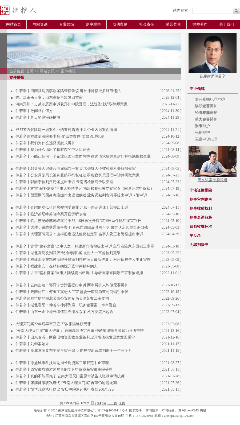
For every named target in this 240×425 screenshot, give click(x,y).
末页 (122, 403)
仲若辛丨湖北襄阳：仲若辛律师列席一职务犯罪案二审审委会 (65, 305)
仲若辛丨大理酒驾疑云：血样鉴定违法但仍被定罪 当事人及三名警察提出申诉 (79, 234)
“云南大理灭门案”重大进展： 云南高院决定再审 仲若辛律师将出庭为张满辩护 (79, 331)
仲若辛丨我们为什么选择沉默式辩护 (45, 143)
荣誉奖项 (173, 24)
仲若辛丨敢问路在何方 (34, 111)
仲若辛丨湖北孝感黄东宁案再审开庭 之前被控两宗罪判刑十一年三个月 (73, 351)
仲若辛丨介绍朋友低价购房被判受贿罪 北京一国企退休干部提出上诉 (72, 207)
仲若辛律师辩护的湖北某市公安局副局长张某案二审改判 (62, 298)
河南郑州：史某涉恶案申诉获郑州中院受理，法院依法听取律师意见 (71, 104)
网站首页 (13, 24)
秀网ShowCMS (189, 410)
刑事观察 (93, 24)
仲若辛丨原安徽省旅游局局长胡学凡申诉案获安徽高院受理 (64, 370)
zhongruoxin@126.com (179, 416)
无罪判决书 (199, 245)
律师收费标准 (201, 227)
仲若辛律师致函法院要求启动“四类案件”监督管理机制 (60, 136)
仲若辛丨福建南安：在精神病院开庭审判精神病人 (56, 266)
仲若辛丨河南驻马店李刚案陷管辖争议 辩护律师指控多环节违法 (68, 91)
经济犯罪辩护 (206, 113)
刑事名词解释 (201, 218)
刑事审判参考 (201, 199)
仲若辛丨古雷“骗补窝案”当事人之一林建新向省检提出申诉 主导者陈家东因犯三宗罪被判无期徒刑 (84, 247)
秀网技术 (152, 410)
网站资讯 (40, 24)
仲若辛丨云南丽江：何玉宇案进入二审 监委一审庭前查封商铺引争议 (72, 292)
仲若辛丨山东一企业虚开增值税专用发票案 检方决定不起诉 (64, 312)
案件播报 (68, 71)
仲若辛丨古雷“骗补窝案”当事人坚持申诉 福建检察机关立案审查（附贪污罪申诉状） (84, 189)
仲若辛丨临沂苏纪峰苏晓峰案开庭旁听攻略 (50, 214)
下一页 (112, 403)
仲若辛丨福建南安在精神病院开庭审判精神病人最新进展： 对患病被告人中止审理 (83, 260)
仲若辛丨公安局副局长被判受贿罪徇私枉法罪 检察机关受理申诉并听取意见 (77, 175)
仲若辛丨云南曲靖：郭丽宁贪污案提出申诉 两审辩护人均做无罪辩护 (72, 285)
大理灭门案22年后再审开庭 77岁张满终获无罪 (53, 324)
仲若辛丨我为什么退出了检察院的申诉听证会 (52, 150)
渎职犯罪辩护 (206, 106)
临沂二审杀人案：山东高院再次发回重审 (49, 98)
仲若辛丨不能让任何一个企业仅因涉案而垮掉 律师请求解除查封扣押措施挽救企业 (83, 156)
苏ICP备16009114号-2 (112, 410)
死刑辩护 (202, 133)
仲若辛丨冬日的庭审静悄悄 (37, 117)
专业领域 (66, 24)
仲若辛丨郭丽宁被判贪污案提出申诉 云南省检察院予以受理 (64, 182)
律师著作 (200, 24)
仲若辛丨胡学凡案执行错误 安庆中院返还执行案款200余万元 (65, 389)
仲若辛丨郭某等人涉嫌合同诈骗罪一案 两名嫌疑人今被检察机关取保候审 (75, 169)
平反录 (195, 236)
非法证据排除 (201, 190)
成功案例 (120, 24)
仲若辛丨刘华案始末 (32, 344)
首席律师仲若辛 (212, 76)
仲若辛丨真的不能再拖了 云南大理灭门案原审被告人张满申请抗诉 (70, 376)
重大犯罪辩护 (206, 119)
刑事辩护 (202, 126)
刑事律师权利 (201, 209)
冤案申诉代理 (206, 139)
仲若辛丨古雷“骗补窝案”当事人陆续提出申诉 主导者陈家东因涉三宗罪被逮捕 (79, 273)
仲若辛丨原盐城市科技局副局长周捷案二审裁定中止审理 (62, 363)
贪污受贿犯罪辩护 (210, 99)
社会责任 (146, 24)
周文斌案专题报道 (212, 180)
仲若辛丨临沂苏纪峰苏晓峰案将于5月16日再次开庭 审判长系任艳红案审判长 (78, 221)
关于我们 (226, 24)
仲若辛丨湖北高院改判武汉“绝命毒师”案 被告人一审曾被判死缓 (68, 253)
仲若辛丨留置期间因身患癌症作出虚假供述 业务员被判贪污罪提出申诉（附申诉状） (81, 196)
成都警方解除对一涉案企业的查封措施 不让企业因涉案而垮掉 (66, 130)
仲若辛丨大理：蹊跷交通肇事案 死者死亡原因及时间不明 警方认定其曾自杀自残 (81, 227)
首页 (30, 71)
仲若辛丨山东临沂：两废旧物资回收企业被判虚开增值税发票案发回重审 (75, 337)
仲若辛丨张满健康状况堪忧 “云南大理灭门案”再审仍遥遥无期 (66, 383)
